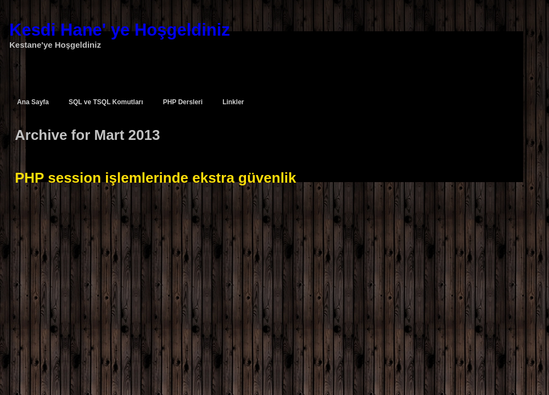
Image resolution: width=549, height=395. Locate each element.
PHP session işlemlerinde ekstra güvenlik (155, 178)
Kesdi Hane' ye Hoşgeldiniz (119, 30)
